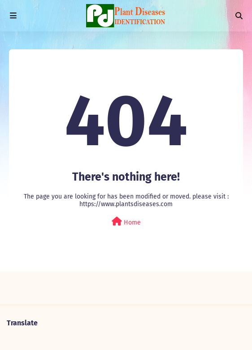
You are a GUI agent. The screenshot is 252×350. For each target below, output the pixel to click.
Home (126, 221)
